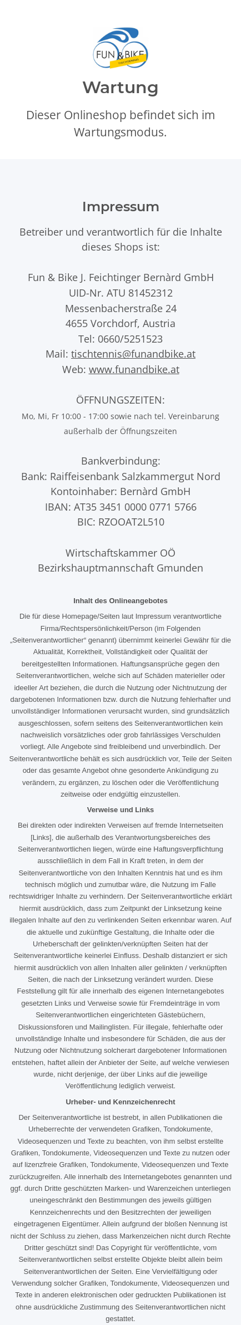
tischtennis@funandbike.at (133, 353)
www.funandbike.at (134, 369)
